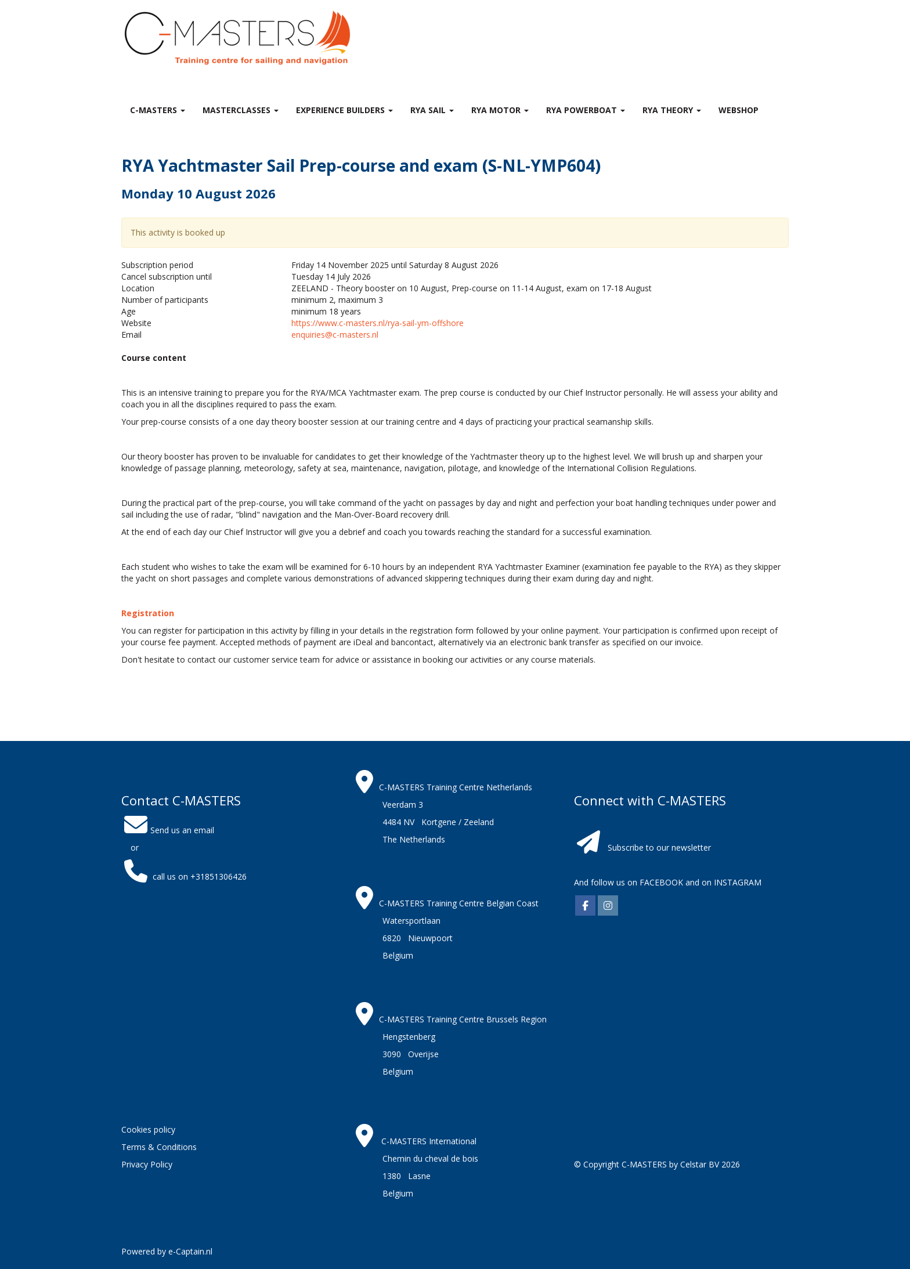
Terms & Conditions (159, 1146)
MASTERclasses (241, 109)
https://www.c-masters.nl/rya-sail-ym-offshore (377, 322)
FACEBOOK (660, 882)
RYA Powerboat (585, 109)
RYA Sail (432, 109)
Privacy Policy (146, 1164)
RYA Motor (500, 109)
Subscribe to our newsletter (659, 847)
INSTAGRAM (737, 882)
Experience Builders (344, 109)
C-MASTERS (157, 109)
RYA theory (671, 109)
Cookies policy (148, 1129)
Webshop (738, 109)
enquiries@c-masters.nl (334, 334)
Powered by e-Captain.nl (166, 1251)
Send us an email (167, 830)
